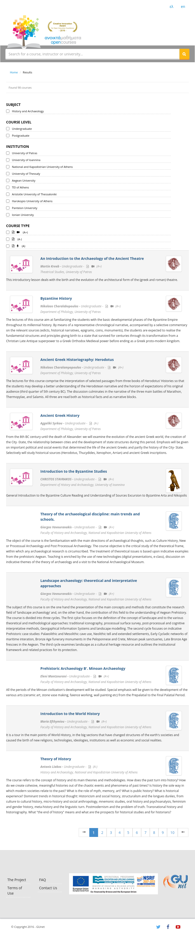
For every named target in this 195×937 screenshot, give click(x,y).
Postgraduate (20, 135)
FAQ (42, 879)
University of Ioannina (26, 160)
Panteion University (24, 208)
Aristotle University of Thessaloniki (34, 194)
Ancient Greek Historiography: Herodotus (77, 359)
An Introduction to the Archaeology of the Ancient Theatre (92, 258)
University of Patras (24, 153)
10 (172, 832)
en (183, 6)
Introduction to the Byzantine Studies (73, 471)
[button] (184, 54)
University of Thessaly (26, 174)
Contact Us (48, 887)
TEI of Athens (20, 187)
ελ (171, 6)
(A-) (17, 238)
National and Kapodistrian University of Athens (42, 167)
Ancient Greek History (59, 415)
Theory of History (55, 758)
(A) (18, 245)
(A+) (20, 232)
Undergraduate (22, 129)
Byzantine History (56, 298)
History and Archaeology (28, 111)
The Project (16, 879)
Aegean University (23, 180)
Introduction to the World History (70, 713)
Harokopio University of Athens (32, 201)
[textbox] (92, 54)
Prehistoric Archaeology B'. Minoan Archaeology (82, 668)
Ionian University (23, 215)
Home (14, 72)
